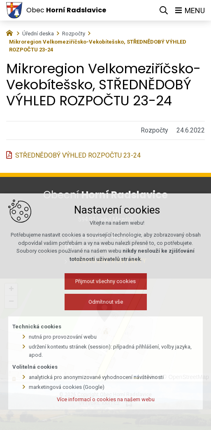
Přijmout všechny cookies (105, 289)
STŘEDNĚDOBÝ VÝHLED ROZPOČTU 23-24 (78, 155)
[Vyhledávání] (164, 10)
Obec (66, 10)
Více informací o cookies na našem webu (105, 407)
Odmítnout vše (105, 310)
